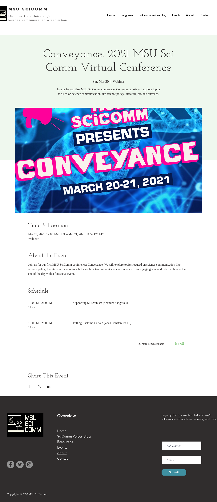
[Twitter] (20, 464)
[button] (127, 15)
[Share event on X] (39, 386)
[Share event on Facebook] (30, 386)
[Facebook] (10, 464)
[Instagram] (29, 464)
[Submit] (174, 472)
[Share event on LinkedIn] (48, 386)
